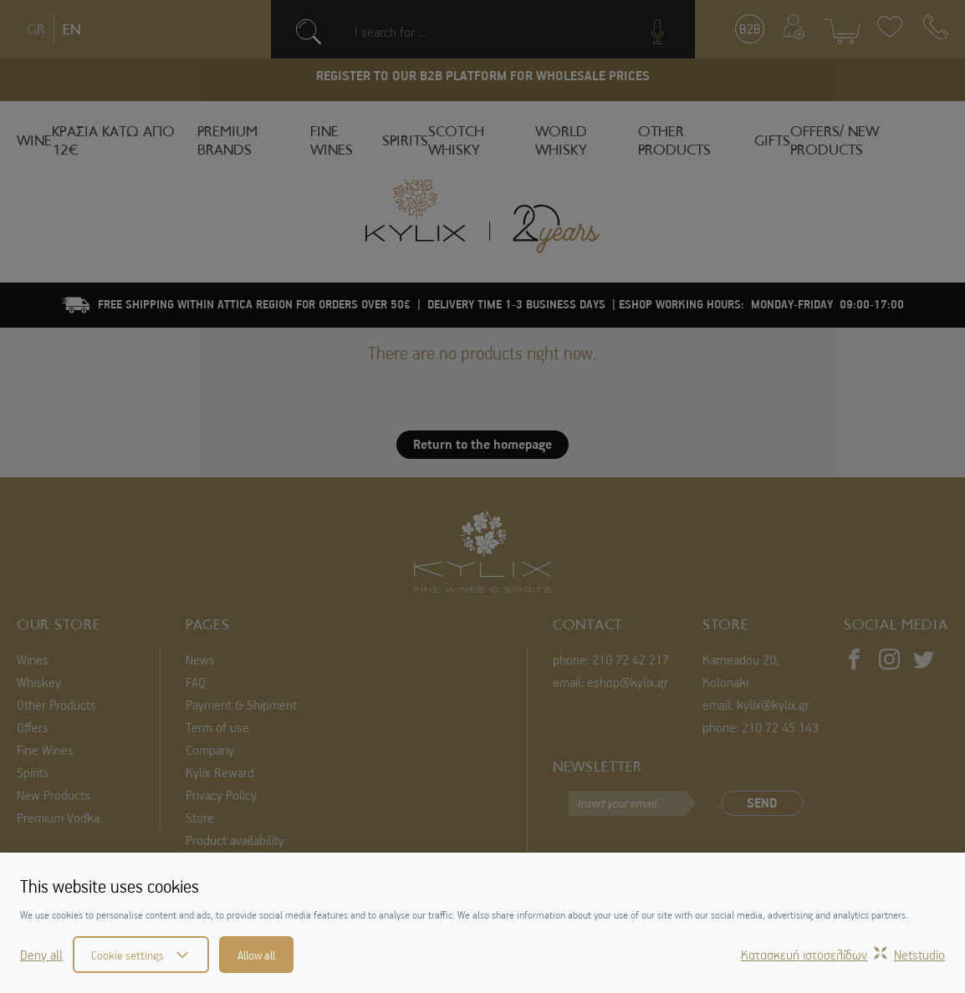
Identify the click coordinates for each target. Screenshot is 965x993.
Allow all (256, 954)
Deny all (41, 954)
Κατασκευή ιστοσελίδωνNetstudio (843, 954)
